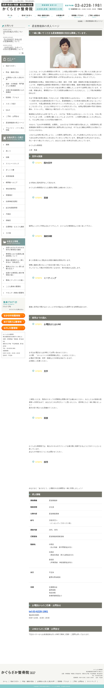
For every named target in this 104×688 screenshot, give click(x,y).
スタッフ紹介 (11, 104)
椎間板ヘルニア (11, 182)
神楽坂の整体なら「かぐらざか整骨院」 (51, 686)
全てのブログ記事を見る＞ (16, 309)
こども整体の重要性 (13, 286)
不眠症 (8, 214)
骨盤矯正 (9, 195)
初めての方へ (26, 16)
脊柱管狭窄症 (11, 189)
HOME (80, 21)
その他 (8, 233)
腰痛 (7, 144)
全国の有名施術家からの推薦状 (15, 91)
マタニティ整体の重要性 (15, 293)
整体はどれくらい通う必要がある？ (15, 267)
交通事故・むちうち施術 (15, 227)
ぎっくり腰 (10, 170)
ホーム (9, 16)
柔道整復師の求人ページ (15, 123)
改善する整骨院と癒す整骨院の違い (15, 274)
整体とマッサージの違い (15, 280)
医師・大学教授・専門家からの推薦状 (15, 85)
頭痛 (7, 157)
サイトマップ (91, 681)
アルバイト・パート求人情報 (15, 129)
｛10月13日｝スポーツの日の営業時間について (13, 48)
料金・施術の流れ (43, 16)
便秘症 (8, 220)
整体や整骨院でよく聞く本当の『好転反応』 (15, 261)
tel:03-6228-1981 (38, 611)
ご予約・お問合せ (94, 16)
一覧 (22, 53)
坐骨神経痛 (10, 176)
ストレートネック (12, 163)
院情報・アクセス (77, 16)
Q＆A (8, 110)
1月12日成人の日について (13, 33)
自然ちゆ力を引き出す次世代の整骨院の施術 (15, 249)
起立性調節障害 (11, 208)
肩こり (8, 151)
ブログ (4, 306)
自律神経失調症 (11, 201)
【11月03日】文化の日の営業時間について (12, 40)
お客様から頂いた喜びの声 (60, 16)
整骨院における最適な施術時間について (15, 255)
